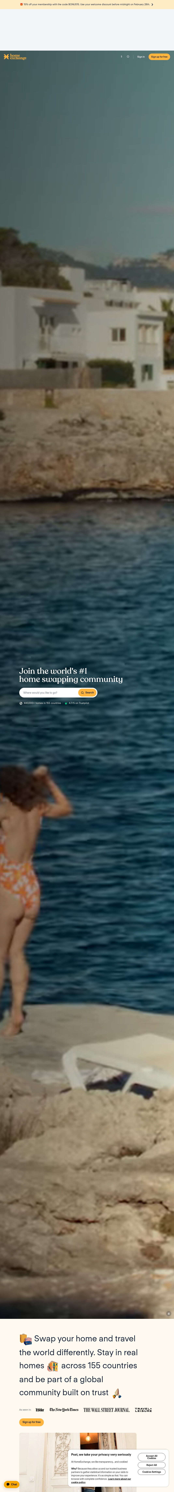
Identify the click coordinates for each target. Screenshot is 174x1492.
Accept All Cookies (151, 1457)
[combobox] (58, 651)
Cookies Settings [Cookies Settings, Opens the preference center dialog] (151, 1473)
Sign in (141, 15)
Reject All (151, 1465)
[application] (13, 1484)
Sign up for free (159, 15)
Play (77, 1424)
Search (87, 651)
